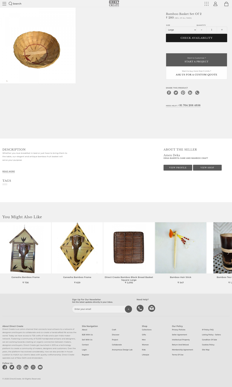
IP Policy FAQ (208, 330)
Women (145, 345)
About (84, 330)
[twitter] (176, 92)
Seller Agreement (179, 335)
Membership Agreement (182, 350)
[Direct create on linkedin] (26, 367)
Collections (146, 330)
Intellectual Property (181, 340)
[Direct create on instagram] (34, 367)
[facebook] (169, 92)
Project (115, 340)
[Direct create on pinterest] (19, 367)
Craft (114, 330)
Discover (115, 335)
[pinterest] (183, 92)
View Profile (178, 168)
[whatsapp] (197, 92)
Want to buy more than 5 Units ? (197, 73)
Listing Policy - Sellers (211, 335)
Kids (144, 350)
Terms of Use (177, 355)
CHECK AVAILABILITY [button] (197, 38)
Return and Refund (180, 345)
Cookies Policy (208, 345)
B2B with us (87, 335)
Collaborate (117, 345)
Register (85, 355)
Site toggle (4, 3)
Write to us (152, 308)
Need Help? (183, 105)
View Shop (207, 168)
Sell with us (87, 340)
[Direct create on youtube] (41, 367)
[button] (228, 253)
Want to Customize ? (197, 60)
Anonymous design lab (122, 350)
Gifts (144, 335)
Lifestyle (145, 355)
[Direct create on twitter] (12, 367)
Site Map (205, 350)
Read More (8, 171)
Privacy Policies (178, 330)
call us (140, 308)
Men (144, 340)
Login (84, 350)
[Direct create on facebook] (5, 367)
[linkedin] (190, 92)
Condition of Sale (209, 340)
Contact (85, 345)
